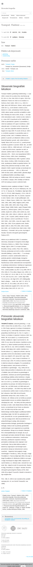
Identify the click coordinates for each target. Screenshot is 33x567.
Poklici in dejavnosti (20, 15)
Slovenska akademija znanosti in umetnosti (11, 533)
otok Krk (14, 32)
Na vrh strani (30, 556)
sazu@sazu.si (6, 541)
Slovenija (21, 37)
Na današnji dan (13, 17)
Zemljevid (26, 17)
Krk (19, 32)
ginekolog (5, 54)
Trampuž (7, 45)
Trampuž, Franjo (9, 64)
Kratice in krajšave (27, 291)
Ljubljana (14, 37)
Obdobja (13, 15)
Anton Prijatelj (5, 491)
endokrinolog (6, 56)
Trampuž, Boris (9, 71)
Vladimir (13, 45)
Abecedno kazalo (5, 15)
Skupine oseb (5, 17)
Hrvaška (24, 32)
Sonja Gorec (5, 291)
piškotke (17, 564)
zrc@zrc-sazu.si (6, 553)
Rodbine (21, 17)
